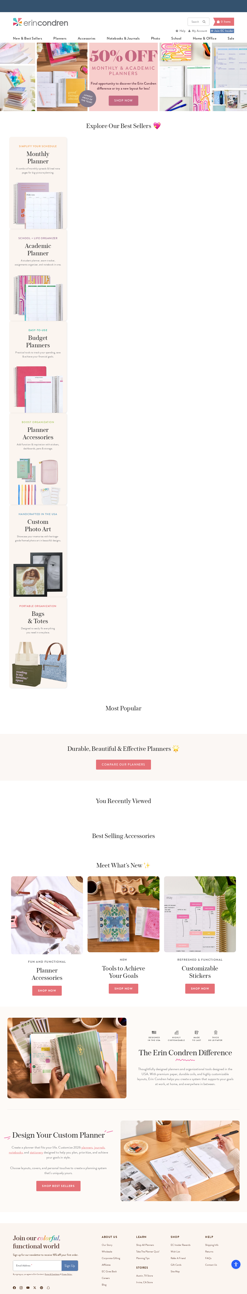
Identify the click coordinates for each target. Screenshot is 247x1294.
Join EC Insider (222, 31)
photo (155, 38)
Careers (106, 1278)
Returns (209, 1252)
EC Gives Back (109, 1271)
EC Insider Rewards (180, 1245)
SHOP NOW (47, 990)
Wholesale (107, 1252)
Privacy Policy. (67, 1274)
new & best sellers (27, 38)
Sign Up (70, 1265)
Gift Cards (176, 1265)
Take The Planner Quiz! (147, 1252)
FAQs (208, 1258)
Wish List (175, 1252)
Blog (104, 1285)
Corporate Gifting (111, 1258)
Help (182, 31)
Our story (107, 1245)
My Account (199, 31)
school (176, 38)
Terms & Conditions (52, 1274)
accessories (86, 38)
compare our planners (123, 764)
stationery (36, 1152)
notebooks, (16, 1152)
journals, (99, 1147)
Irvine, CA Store (144, 1282)
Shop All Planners (145, 1245)
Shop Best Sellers (58, 1186)
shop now (123, 100)
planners (59, 38)
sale (231, 38)
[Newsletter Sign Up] (37, 1266)
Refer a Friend (178, 1258)
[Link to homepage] (40, 22)
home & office (204, 38)
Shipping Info (211, 1245)
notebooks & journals (123, 38)
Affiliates (106, 1265)
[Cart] (223, 22)
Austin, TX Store (144, 1276)
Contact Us (211, 1265)
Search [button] (199, 22)
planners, (87, 1147)
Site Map (175, 1271)
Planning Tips (142, 1258)
